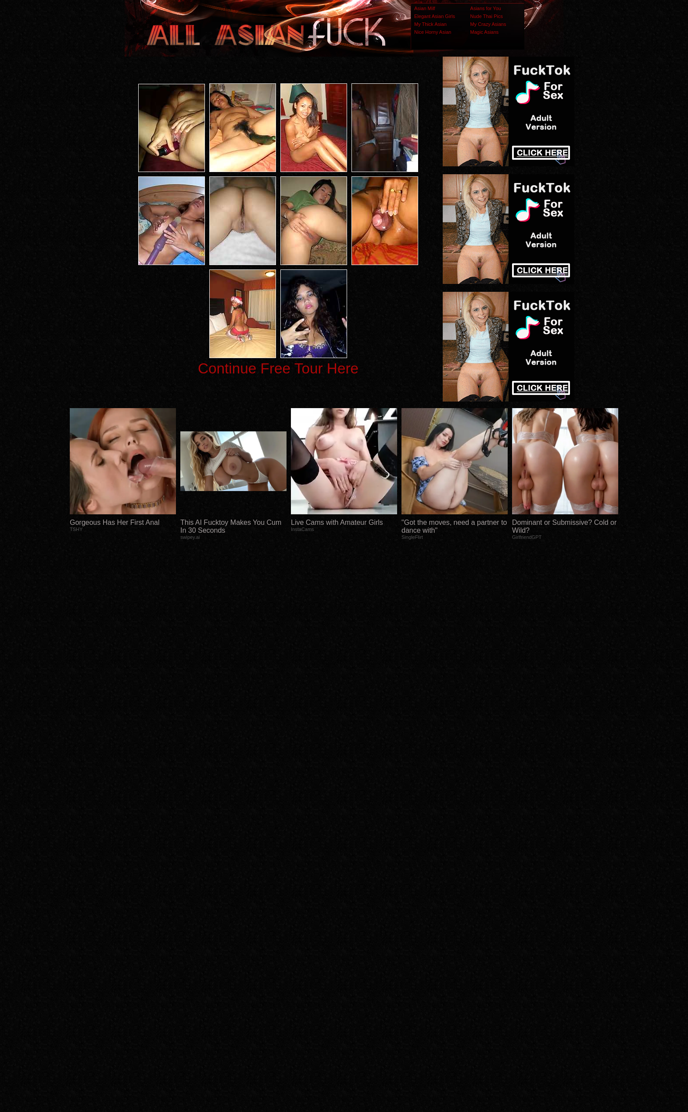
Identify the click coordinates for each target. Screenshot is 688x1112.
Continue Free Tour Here (278, 368)
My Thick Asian (430, 24)
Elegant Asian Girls (434, 16)
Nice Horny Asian (432, 32)
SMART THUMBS (359, 938)
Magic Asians (484, 32)
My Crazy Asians (488, 24)
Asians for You (485, 8)
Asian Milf (424, 8)
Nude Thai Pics (486, 16)
